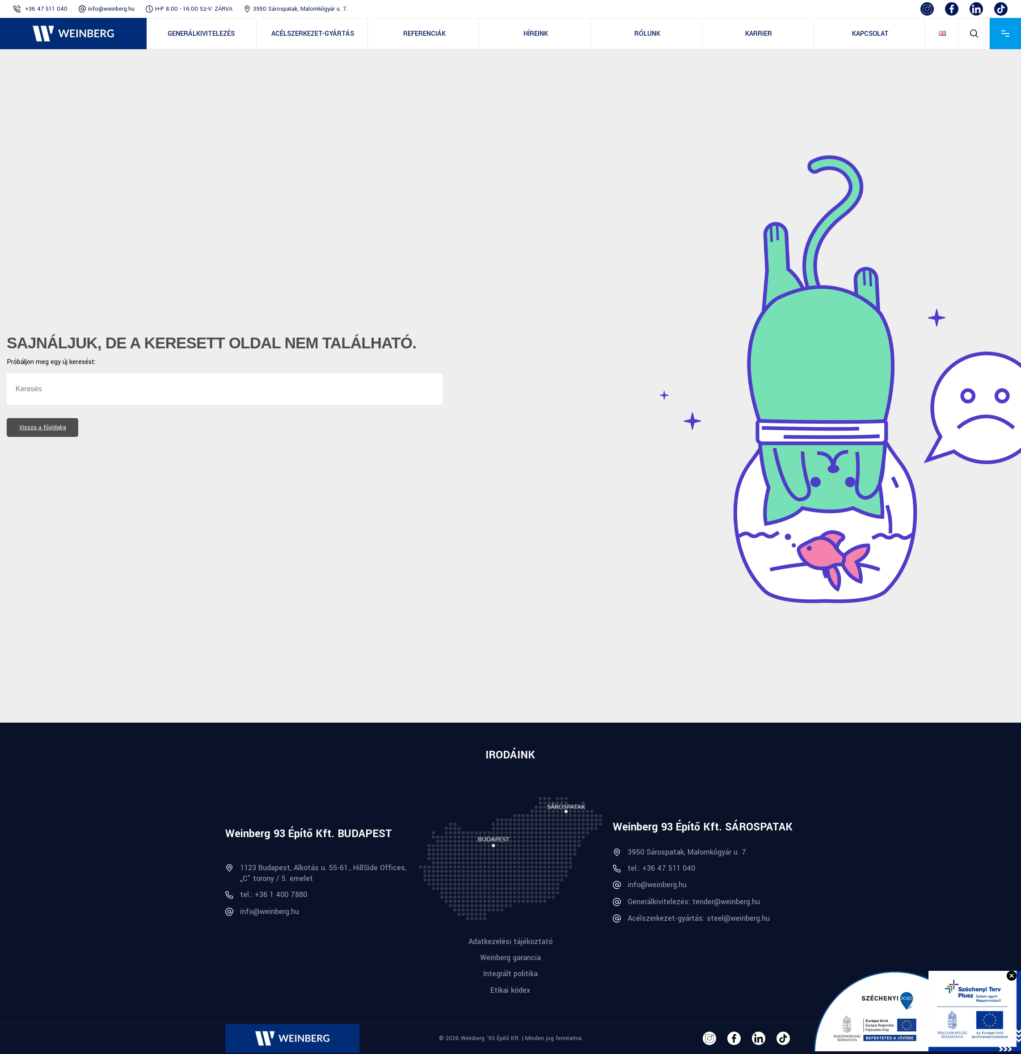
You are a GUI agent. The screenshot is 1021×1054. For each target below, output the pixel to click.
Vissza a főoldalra (42, 427)
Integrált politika (510, 974)
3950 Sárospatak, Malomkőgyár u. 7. (300, 9)
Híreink (535, 33)
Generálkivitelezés (201, 33)
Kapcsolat (870, 33)
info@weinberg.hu (111, 9)
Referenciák (424, 33)
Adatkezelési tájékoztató (510, 941)
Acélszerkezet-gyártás (312, 33)
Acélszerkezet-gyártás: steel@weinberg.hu (691, 918)
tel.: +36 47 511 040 (654, 868)
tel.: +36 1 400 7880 (266, 894)
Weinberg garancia (510, 957)
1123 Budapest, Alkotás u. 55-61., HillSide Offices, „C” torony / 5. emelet (315, 873)
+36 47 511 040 (46, 9)
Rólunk (647, 33)
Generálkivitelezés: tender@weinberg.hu (686, 902)
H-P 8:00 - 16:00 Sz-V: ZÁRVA (193, 9)
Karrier (758, 33)
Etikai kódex (510, 990)
